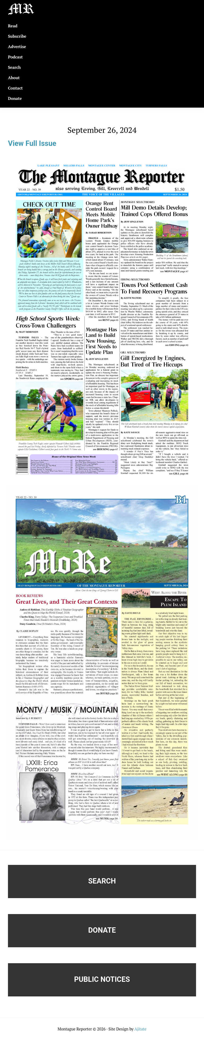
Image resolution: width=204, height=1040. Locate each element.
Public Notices (102, 979)
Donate (102, 930)
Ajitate (140, 1028)
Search (102, 881)
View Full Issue (32, 143)
